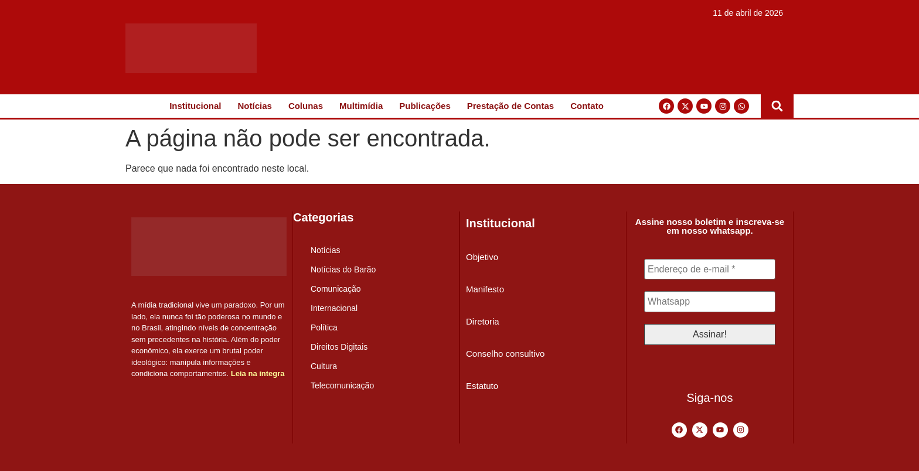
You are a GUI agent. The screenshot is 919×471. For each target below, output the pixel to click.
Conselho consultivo (505, 354)
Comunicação (336, 288)
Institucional (195, 106)
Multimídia (361, 106)
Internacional (334, 308)
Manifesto (485, 289)
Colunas (305, 106)
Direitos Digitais (339, 346)
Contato (587, 106)
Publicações (425, 106)
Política (324, 327)
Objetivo (482, 257)
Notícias (255, 106)
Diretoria (482, 321)
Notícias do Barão (343, 269)
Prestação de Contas (510, 106)
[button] (777, 106)
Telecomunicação (342, 385)
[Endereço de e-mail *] (709, 269)
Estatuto (482, 386)
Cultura (324, 366)
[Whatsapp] (709, 302)
